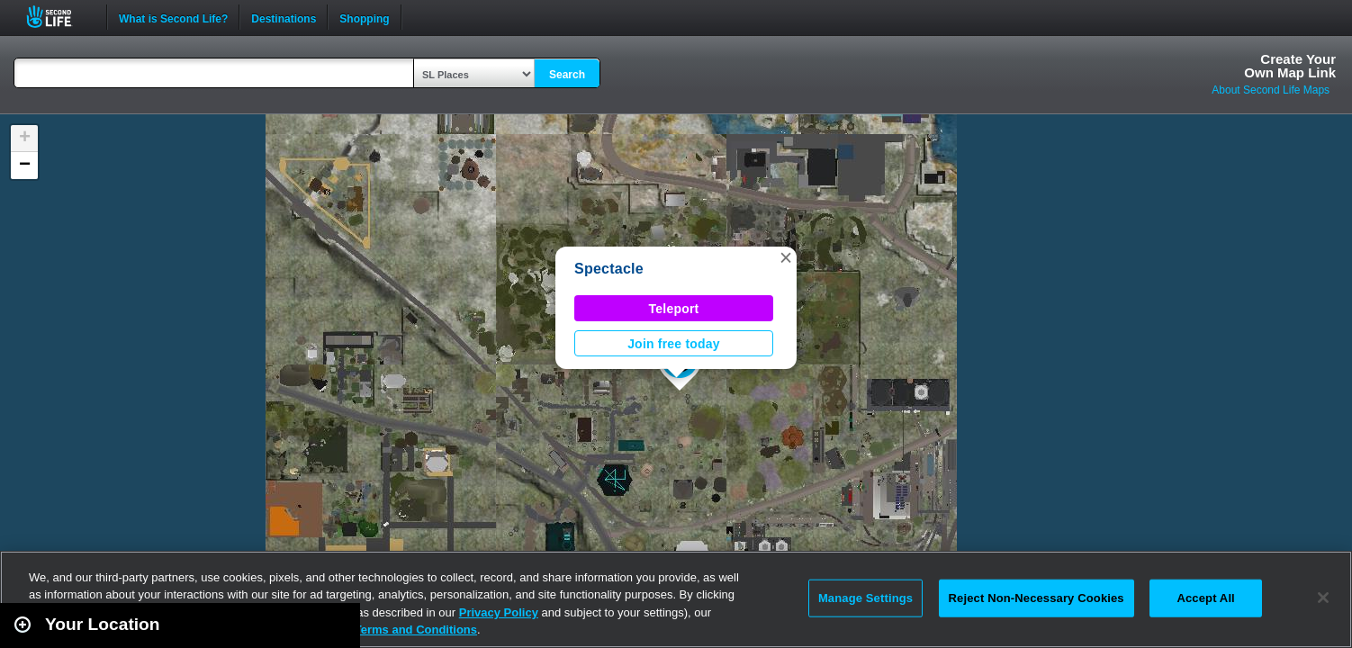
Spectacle (609, 268)
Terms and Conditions (416, 629)
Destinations (283, 17)
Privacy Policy (498, 612)
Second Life (59, 16)
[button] (786, 257)
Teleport (674, 309)
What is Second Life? (173, 17)
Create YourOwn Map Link (1290, 65)
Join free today (673, 344)
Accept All (1205, 598)
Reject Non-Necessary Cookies (1036, 598)
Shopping (364, 17)
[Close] (1323, 597)
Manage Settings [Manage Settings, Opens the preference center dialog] (865, 598)
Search (567, 74)
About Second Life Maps (1270, 90)
